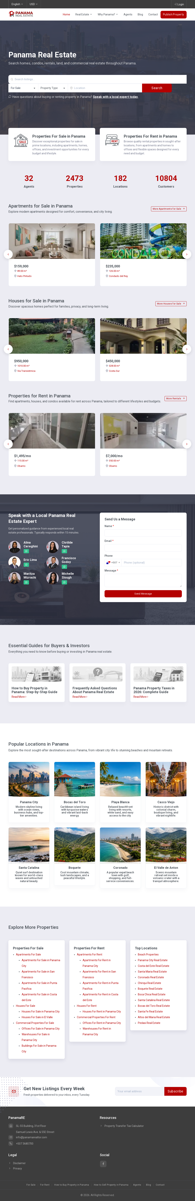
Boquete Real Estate (150, 988)
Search (156, 88)
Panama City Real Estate (153, 960)
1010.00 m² (22, 365)
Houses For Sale (25, 1005)
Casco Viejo (166, 802)
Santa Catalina (29, 868)
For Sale (30, 1185)
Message (111, 570)
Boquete (75, 868)
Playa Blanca (120, 802)
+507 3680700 (20, 1143)
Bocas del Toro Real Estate (154, 1005)
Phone (109, 555)
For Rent (45, 1185)
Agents (128, 14)
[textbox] (53, 88)
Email (109, 540)
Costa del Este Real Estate (153, 965)
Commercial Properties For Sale (35, 1022)
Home (66, 14)
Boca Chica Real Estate (151, 994)
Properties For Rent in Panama (150, 136)
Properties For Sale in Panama (58, 136)
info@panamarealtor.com (27, 1137)
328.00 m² (113, 365)
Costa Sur (113, 370)
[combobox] (23, 88)
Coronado (120, 868)
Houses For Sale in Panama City (41, 1011)
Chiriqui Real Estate (149, 983)
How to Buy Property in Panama (71, 1185)
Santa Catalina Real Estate (154, 1000)
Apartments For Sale (28, 954)
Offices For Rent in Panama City (102, 1022)
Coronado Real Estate (151, 977)
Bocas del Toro (75, 802)
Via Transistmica (24, 370)
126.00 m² (113, 271)
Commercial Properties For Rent (96, 1017)
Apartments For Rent (89, 954)
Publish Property (173, 14)
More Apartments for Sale (169, 209)
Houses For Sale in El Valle (37, 1017)
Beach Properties (148, 954)
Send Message (143, 593)
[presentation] (8, 254)
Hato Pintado (23, 276)
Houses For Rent (87, 1005)
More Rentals (175, 398)
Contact (153, 14)
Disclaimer (17, 1163)
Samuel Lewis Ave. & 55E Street (35, 1132)
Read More (19, 696)
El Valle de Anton (166, 868)
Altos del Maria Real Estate (154, 1017)
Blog (140, 14)
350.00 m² (113, 460)
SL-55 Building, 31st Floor (27, 1125)
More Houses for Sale (171, 303)
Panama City (29, 802)
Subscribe (175, 1091)
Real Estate (83, 14)
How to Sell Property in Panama (111, 1185)
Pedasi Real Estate (149, 1022)
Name (109, 526)
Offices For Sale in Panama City (41, 1028)
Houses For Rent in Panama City (102, 1011)
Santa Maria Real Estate (152, 971)
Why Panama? (108, 14)
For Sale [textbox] (16, 88)
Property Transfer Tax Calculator (124, 1125)
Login (179, 4)
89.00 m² (20, 271)
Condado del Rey (117, 276)
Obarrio (20, 466)
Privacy (15, 1168)
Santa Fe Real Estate (150, 1011)
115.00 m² (21, 460)
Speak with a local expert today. (115, 97)
